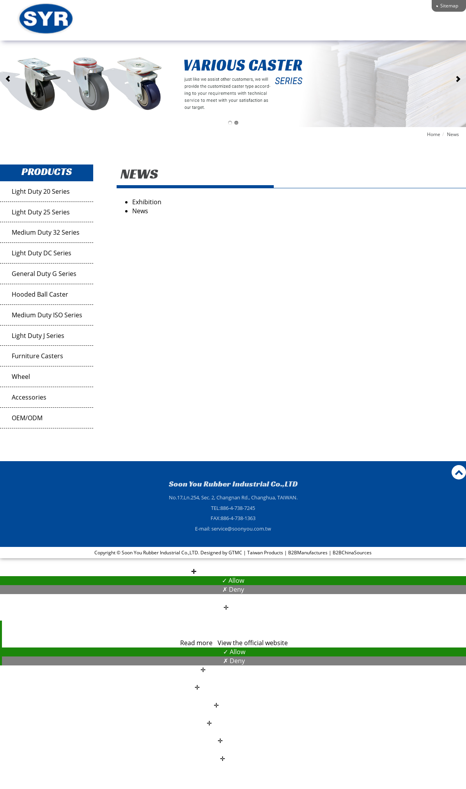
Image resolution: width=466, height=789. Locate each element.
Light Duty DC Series (41, 253)
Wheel (21, 376)
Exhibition (146, 202)
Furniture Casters (37, 356)
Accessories (29, 397)
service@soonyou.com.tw (241, 528)
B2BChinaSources (352, 552)
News (453, 134)
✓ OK (348, 784)
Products (285, 26)
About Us (244, 26)
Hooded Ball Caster (40, 294)
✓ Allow (233, 580)
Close (233, 562)
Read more (197, 643)
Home (433, 134)
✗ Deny (233, 589)
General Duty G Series (44, 273)
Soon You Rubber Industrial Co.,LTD (233, 484)
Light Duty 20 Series (41, 191)
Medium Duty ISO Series (47, 315)
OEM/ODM (27, 418)
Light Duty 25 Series (41, 212)
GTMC (235, 552)
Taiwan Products (265, 552)
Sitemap (449, 5)
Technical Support (341, 26)
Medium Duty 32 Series (46, 232)
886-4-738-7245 (237, 507)
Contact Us (398, 26)
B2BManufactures (308, 552)
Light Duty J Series (38, 335)
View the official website (253, 643)
